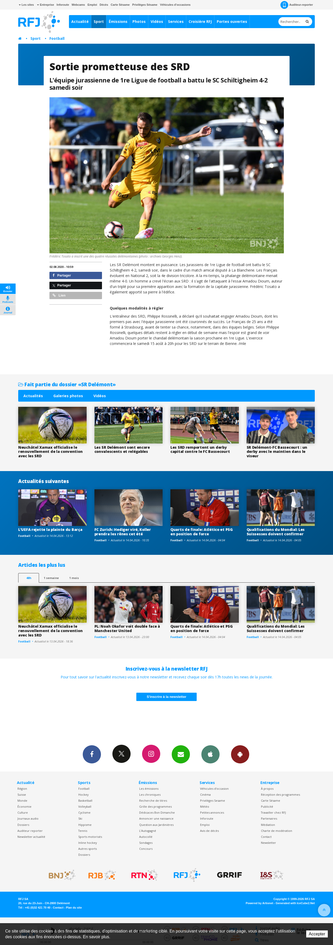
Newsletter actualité (31, 836)
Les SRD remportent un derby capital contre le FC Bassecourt (200, 449)
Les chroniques (150, 794)
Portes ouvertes (232, 21)
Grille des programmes (155, 806)
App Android (240, 754)
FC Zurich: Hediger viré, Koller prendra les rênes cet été (122, 531)
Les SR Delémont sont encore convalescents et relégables (122, 449)
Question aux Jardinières (156, 824)
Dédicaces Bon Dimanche (157, 812)
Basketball (85, 800)
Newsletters (181, 754)
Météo (204, 806)
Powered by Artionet (259, 903)
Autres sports (87, 848)
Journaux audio (28, 818)
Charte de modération (276, 830)
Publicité (267, 806)
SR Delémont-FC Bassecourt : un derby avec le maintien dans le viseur (277, 452)
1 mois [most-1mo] (74, 578)
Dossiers (23, 824)
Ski (80, 818)
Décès (104, 4)
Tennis (82, 830)
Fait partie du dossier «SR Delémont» (67, 384)
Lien (59, 295)
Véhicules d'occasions (175, 4)
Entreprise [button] (45, 4)
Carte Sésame (120, 4)
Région (22, 788)
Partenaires (269, 818)
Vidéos (157, 21)
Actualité (80, 21)
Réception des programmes (280, 794)
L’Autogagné (147, 830)
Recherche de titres (153, 800)
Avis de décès (209, 830)
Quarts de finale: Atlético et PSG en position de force (201, 531)
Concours (145, 848)
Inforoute (63, 4)
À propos (267, 788)
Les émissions (148, 788)
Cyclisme (84, 812)
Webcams (78, 4)
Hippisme (85, 824)
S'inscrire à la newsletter (166, 697)
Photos (139, 21)
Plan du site (74, 907)
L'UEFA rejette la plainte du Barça (50, 529)
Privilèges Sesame (212, 800)
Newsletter (268, 842)
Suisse (21, 794)
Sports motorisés (90, 836)
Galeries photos (68, 395)
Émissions (118, 21)
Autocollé (145, 836)
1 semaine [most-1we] (51, 578)
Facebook (92, 754)
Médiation (268, 824)
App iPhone (210, 754)
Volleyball (84, 806)
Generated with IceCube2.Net (295, 903)
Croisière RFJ (200, 21)
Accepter (317, 934)
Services (176, 21)
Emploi (92, 4)
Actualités (33, 395)
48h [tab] (28, 578)
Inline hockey (87, 842)
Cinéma (205, 794)
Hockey (83, 794)
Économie (24, 806)
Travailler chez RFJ (273, 812)
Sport (99, 21)
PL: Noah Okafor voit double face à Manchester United (127, 628)
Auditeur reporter (30, 830)
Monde (22, 800)
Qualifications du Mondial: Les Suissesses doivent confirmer (276, 531)
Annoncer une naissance (156, 818)
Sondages (145, 842)
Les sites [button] (26, 4)
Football (57, 38)
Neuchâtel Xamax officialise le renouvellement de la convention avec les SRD (50, 452)
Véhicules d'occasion (214, 788)
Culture (22, 812)
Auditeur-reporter (296, 5)
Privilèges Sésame (144, 4)
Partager (62, 275)
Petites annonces (212, 812)
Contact (266, 836)
